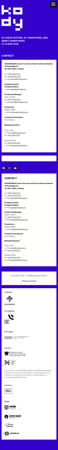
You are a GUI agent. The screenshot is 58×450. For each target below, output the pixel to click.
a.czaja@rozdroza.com (18, 133)
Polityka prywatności (29, 281)
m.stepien (13, 112)
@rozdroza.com (22, 112)
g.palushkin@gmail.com (18, 89)
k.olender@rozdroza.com (18, 145)
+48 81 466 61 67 (13, 74)
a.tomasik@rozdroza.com (18, 102)
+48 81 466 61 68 (13, 99)
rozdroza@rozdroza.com (18, 79)
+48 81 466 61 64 (14, 76)
